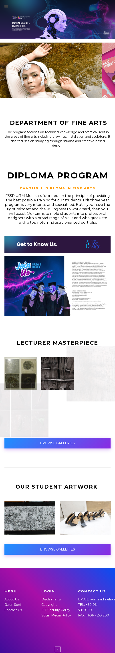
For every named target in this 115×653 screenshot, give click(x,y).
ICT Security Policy (55, 610)
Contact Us (13, 610)
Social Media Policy (56, 616)
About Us (11, 600)
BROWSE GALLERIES (57, 443)
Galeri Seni (12, 605)
